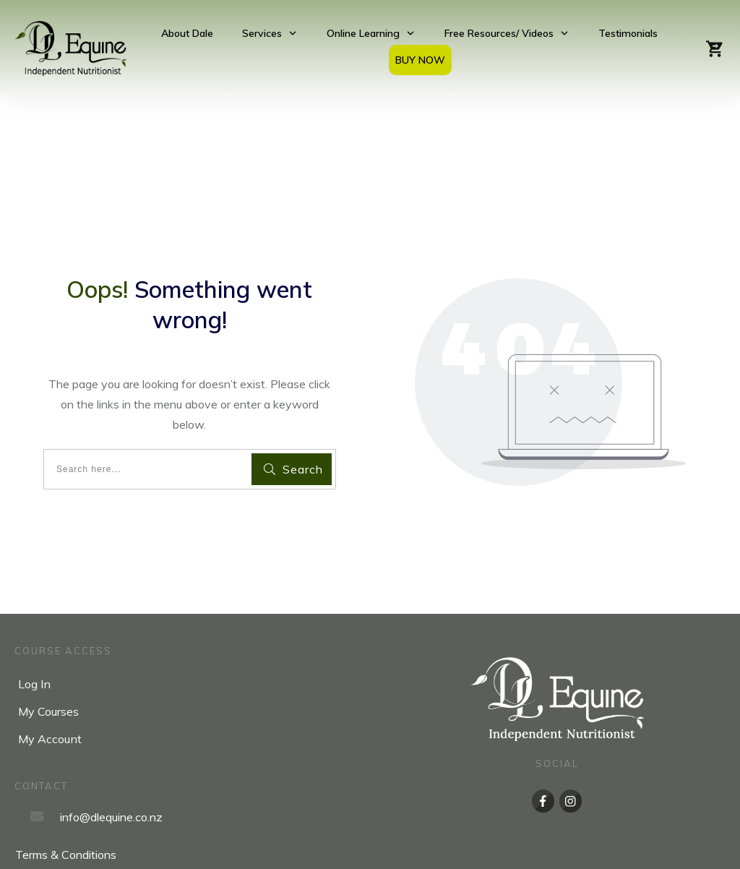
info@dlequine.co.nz (111, 762)
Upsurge (506, 847)
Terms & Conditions (65, 801)
